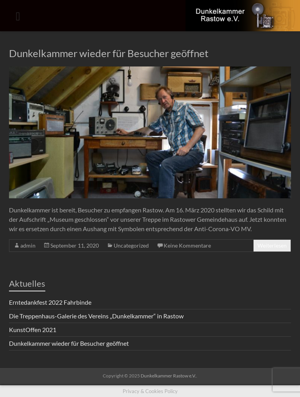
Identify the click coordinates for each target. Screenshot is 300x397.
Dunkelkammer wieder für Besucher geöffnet (109, 53)
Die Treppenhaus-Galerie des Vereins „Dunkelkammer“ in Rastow (96, 316)
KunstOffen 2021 (32, 329)
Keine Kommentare (187, 245)
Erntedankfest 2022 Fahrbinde (50, 302)
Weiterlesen (272, 245)
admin (28, 245)
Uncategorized (131, 245)
